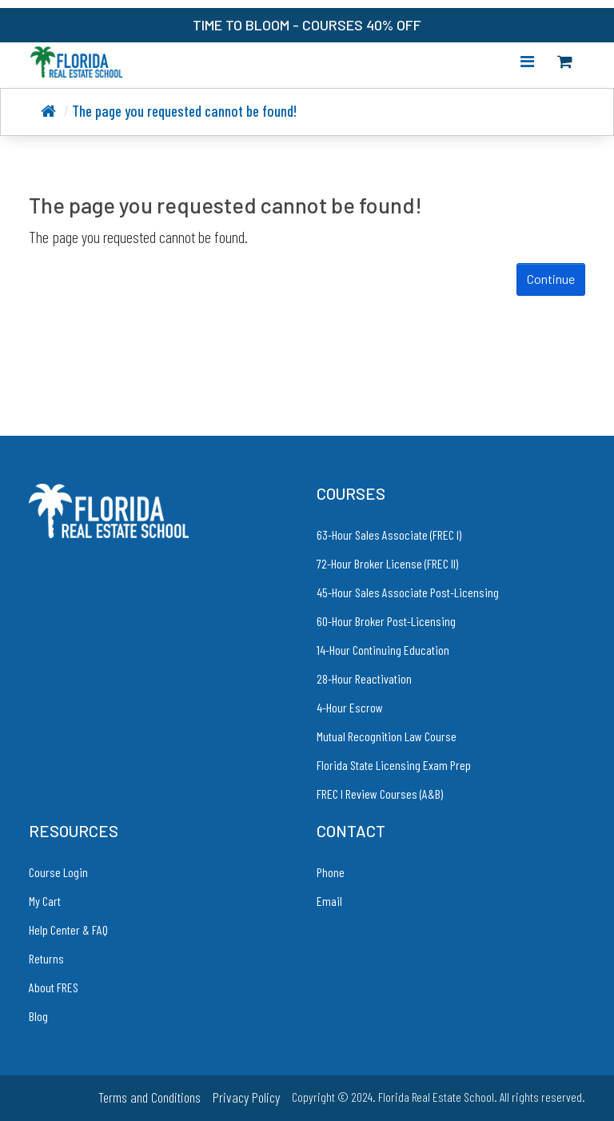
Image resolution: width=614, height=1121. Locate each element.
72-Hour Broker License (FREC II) (387, 563)
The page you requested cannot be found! (184, 111)
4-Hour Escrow (350, 707)
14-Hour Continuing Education (383, 649)
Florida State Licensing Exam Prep (394, 764)
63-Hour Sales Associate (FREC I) (389, 534)
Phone (331, 872)
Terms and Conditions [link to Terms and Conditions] (149, 1097)
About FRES (53, 987)
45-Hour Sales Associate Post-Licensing (408, 592)
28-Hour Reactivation (364, 678)
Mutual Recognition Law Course (387, 736)
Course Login (58, 872)
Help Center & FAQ (68, 929)
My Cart (45, 900)
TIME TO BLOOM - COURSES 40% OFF (307, 25)
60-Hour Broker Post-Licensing (386, 620)
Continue (551, 278)
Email (329, 900)
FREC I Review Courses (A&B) (380, 793)
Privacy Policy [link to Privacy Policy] (246, 1097)
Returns (46, 958)
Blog (38, 1015)
